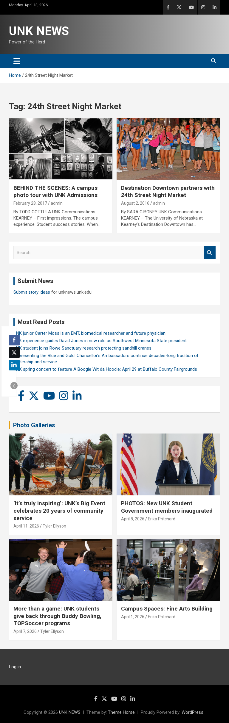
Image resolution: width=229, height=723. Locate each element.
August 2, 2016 (135, 203)
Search (210, 252)
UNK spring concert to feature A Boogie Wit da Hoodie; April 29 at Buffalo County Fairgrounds (105, 369)
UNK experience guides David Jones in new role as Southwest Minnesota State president (100, 340)
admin (57, 203)
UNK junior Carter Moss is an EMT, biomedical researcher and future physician (89, 333)
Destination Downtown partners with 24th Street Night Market (168, 191)
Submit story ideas (31, 292)
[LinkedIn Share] (14, 365)
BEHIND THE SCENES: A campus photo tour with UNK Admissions (55, 191)
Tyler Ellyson (54, 526)
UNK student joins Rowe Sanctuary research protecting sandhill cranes (82, 348)
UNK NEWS (39, 31)
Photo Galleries (34, 425)
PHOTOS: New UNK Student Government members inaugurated (167, 507)
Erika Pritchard (161, 519)
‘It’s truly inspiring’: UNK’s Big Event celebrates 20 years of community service (59, 510)
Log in (15, 666)
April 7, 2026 (25, 631)
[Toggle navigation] (17, 61)
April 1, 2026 (132, 616)
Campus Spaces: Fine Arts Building (167, 608)
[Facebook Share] (14, 340)
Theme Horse (121, 712)
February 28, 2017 (30, 203)
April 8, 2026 (132, 519)
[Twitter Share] (14, 352)
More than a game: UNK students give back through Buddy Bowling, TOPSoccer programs (57, 616)
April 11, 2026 (26, 526)
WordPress (192, 712)
